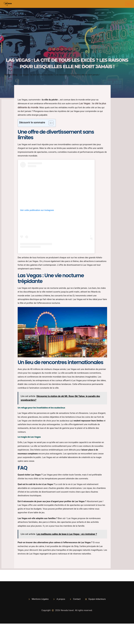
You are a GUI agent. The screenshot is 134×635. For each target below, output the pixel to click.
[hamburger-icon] (128, 4)
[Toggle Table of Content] (49, 122)
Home (7, 74)
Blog (14, 74)
